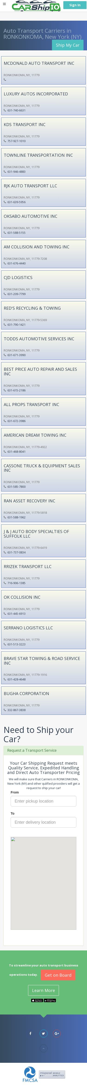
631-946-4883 (16, 171)
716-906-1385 (16, 583)
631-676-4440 (16, 263)
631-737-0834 (16, 552)
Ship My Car (68, 45)
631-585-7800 (16, 486)
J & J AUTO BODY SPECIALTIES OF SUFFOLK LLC (36, 534)
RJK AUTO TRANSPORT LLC (30, 186)
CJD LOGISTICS (18, 277)
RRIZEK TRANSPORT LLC (28, 566)
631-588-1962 (16, 517)
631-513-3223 (16, 644)
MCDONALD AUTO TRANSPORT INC (39, 63)
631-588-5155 (16, 233)
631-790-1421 (16, 324)
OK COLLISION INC (22, 597)
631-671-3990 (16, 355)
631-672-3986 (16, 421)
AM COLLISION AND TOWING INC (36, 247)
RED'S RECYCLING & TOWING (32, 308)
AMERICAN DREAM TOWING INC (35, 435)
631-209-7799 (16, 294)
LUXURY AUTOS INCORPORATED (36, 94)
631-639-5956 (16, 202)
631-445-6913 (16, 613)
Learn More (43, 990)
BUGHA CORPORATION (26, 693)
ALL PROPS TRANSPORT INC (31, 404)
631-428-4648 (16, 679)
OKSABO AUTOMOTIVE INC (30, 216)
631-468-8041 (16, 451)
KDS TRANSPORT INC (24, 124)
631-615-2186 (16, 390)
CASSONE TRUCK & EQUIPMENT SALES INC (42, 468)
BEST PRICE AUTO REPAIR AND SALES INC (40, 371)
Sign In (75, 5)
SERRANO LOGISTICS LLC (28, 628)
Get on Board (58, 975)
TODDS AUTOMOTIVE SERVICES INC (39, 338)
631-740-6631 (16, 110)
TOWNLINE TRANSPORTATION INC (38, 155)
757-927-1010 (16, 141)
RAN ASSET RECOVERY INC (29, 501)
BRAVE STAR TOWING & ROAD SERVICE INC (42, 661)
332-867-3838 (16, 710)
